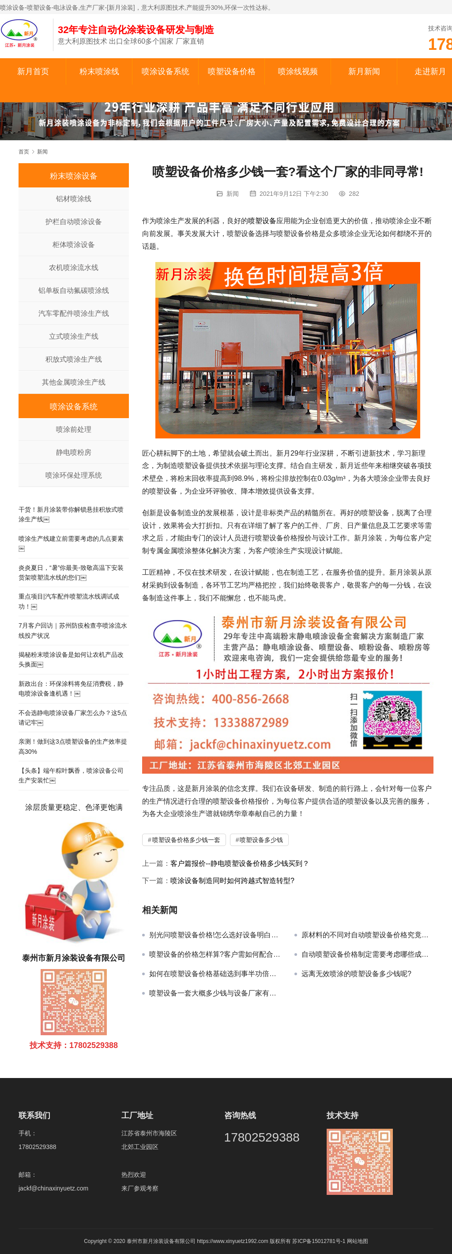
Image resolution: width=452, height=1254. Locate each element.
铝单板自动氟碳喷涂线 (73, 290)
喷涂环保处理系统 (73, 475)
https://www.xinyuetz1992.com (232, 1241)
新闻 (232, 193)
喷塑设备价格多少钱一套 (186, 839)
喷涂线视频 (298, 71)
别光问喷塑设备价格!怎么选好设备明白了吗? (215, 935)
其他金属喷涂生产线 (73, 382)
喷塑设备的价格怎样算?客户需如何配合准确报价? (215, 954)
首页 (24, 152)
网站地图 (357, 1241)
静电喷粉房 (73, 452)
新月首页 (33, 71)
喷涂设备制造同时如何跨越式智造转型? (232, 880)
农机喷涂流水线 (73, 267)
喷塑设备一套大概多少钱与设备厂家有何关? (215, 993)
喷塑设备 (262, 221)
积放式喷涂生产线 (73, 359)
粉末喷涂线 (99, 71)
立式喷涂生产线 (73, 336)
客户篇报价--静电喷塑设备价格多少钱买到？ (239, 863)
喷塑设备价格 (232, 71)
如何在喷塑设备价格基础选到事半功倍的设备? (215, 973)
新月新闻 (364, 71)
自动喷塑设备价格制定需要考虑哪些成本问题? (367, 954)
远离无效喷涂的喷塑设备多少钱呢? (356, 973)
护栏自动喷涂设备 (73, 221)
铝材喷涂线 (73, 198)
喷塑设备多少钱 (261, 839)
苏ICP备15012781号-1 (319, 1241)
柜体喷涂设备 (74, 244)
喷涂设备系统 (165, 71)
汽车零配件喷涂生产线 (73, 313)
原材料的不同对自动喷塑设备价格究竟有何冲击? (367, 935)
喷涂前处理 (73, 429)
